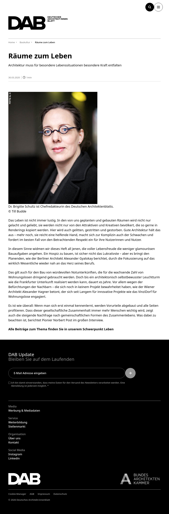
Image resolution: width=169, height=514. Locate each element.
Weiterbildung (17, 422)
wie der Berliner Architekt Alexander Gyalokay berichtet (66, 258)
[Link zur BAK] (138, 478)
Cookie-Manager (17, 493)
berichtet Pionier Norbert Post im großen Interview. (65, 320)
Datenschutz (60, 493)
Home (11, 42)
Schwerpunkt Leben (98, 329)
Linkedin (14, 458)
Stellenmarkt (16, 426)
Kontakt (13, 442)
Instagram (15, 454)
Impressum (44, 493)
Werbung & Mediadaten (24, 410)
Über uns (14, 438)
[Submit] (130, 373)
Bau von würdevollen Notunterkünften (68, 272)
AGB (32, 493)
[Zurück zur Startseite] (41, 24)
